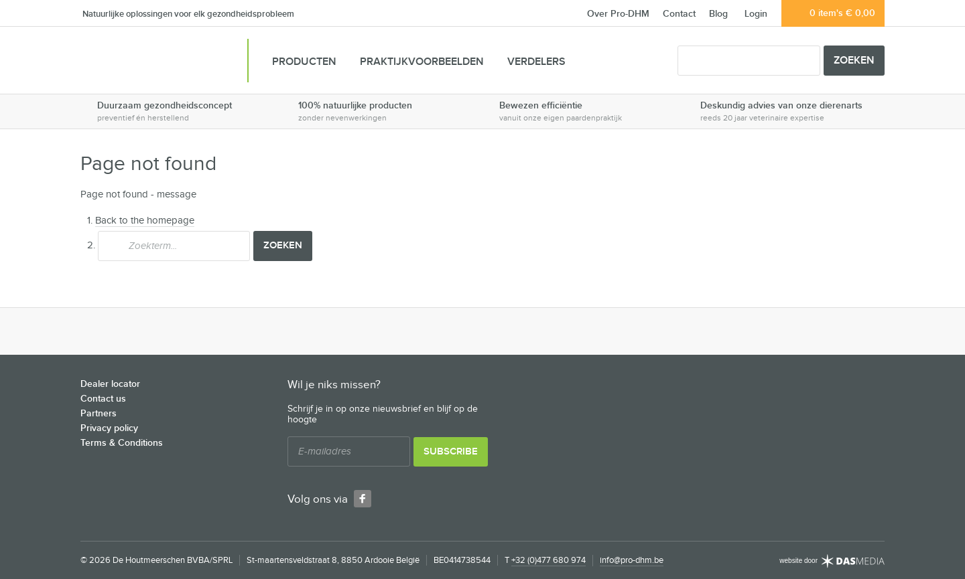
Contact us (103, 398)
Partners (98, 413)
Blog (718, 13)
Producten (304, 62)
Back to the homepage (144, 220)
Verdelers (536, 62)
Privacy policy (109, 428)
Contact (679, 13)
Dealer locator (110, 384)
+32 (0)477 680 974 (548, 560)
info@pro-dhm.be (631, 560)
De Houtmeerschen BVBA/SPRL (150, 62)
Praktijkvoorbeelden (422, 62)
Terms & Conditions (121, 442)
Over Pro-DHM (618, 13)
